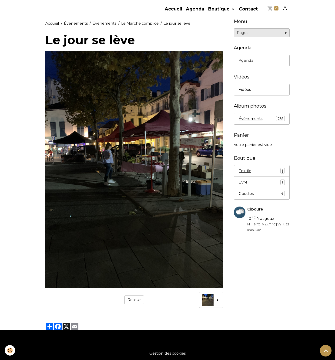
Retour (134, 300)
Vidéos (245, 89)
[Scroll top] (326, 351)
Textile (262, 170)
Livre (262, 182)
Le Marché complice (140, 23)
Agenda (195, 9)
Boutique (219, 9)
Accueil (173, 9)
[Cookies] (10, 350)
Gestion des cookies (167, 353)
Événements (76, 23)
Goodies (262, 193)
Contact (248, 9)
